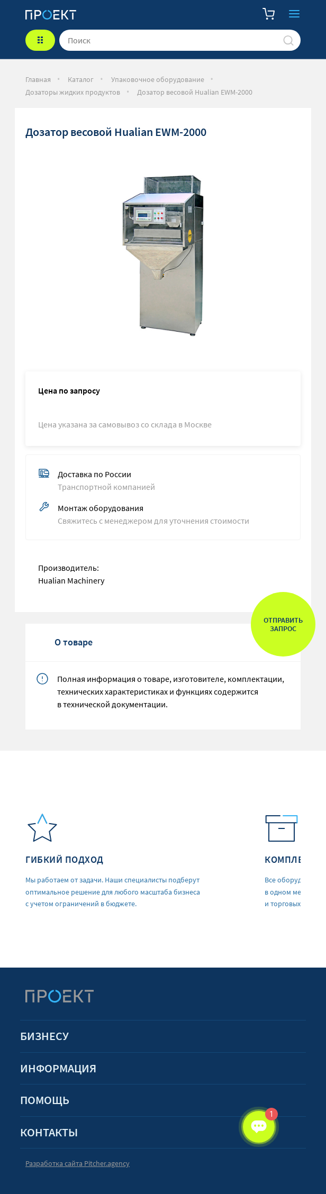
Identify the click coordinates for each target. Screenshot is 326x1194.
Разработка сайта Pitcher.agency (77, 1163)
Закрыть (294, 13)
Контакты (49, 1132)
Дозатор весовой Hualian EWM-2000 (194, 92)
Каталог (81, 79)
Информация (58, 1068)
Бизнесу (44, 1036)
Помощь (44, 1100)
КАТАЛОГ (40, 40)
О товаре (74, 642)
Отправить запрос (283, 624)
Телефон (243, 13)
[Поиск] (288, 40)
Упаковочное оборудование (157, 79)
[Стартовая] (50, 13)
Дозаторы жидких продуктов (72, 92)
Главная (38, 79)
